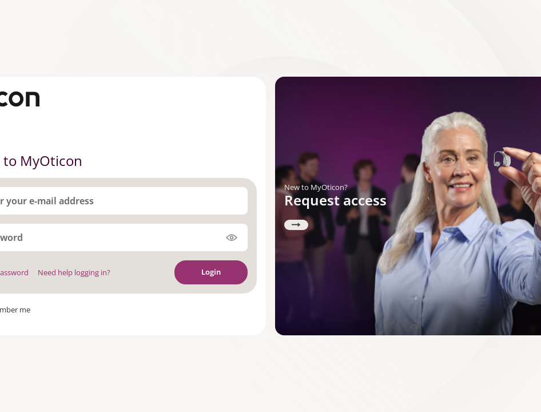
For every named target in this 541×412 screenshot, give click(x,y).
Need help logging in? (74, 272)
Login (211, 272)
